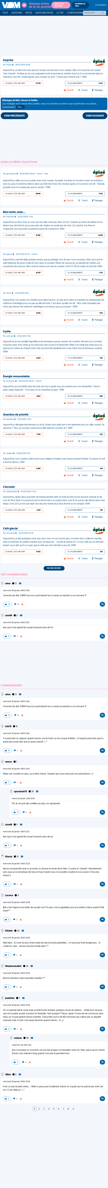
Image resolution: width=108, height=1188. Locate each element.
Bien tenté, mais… (14, 212)
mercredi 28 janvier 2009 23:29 (16, 938)
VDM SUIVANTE (95, 116)
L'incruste (9, 487)
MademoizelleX (13, 966)
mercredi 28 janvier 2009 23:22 (16, 864)
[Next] (73, 1109)
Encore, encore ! (54, 568)
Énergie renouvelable (16, 376)
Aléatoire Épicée (44, 13)
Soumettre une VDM (59, 5)
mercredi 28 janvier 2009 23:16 (16, 591)
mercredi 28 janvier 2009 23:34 (16, 973)
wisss (8, 584)
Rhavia (9, 857)
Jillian (8, 1075)
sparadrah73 (20, 792)
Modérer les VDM (80, 5)
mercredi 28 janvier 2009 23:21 (16, 623)
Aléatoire (16, 13)
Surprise (8, 60)
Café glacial (10, 528)
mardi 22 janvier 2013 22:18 (23, 799)
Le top (60, 13)
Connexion (100, 5)
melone (18, 1038)
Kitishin (9, 931)
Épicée (28, 13)
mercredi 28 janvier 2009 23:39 (16, 1005)
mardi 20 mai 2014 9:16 (21, 1045)
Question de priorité (15, 414)
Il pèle (7, 331)
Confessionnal (75, 13)
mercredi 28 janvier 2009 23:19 (16, 769)
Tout (5, 13)
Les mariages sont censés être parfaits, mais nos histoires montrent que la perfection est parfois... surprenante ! (50, 104)
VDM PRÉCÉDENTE (14, 116)
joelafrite (10, 998)
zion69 (9, 616)
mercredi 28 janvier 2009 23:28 (16, 902)
